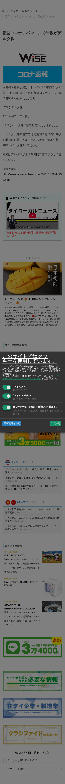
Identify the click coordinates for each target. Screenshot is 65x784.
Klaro (59, 429)
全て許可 (55, 423)
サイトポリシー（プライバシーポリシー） (31, 377)
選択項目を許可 (11, 423)
